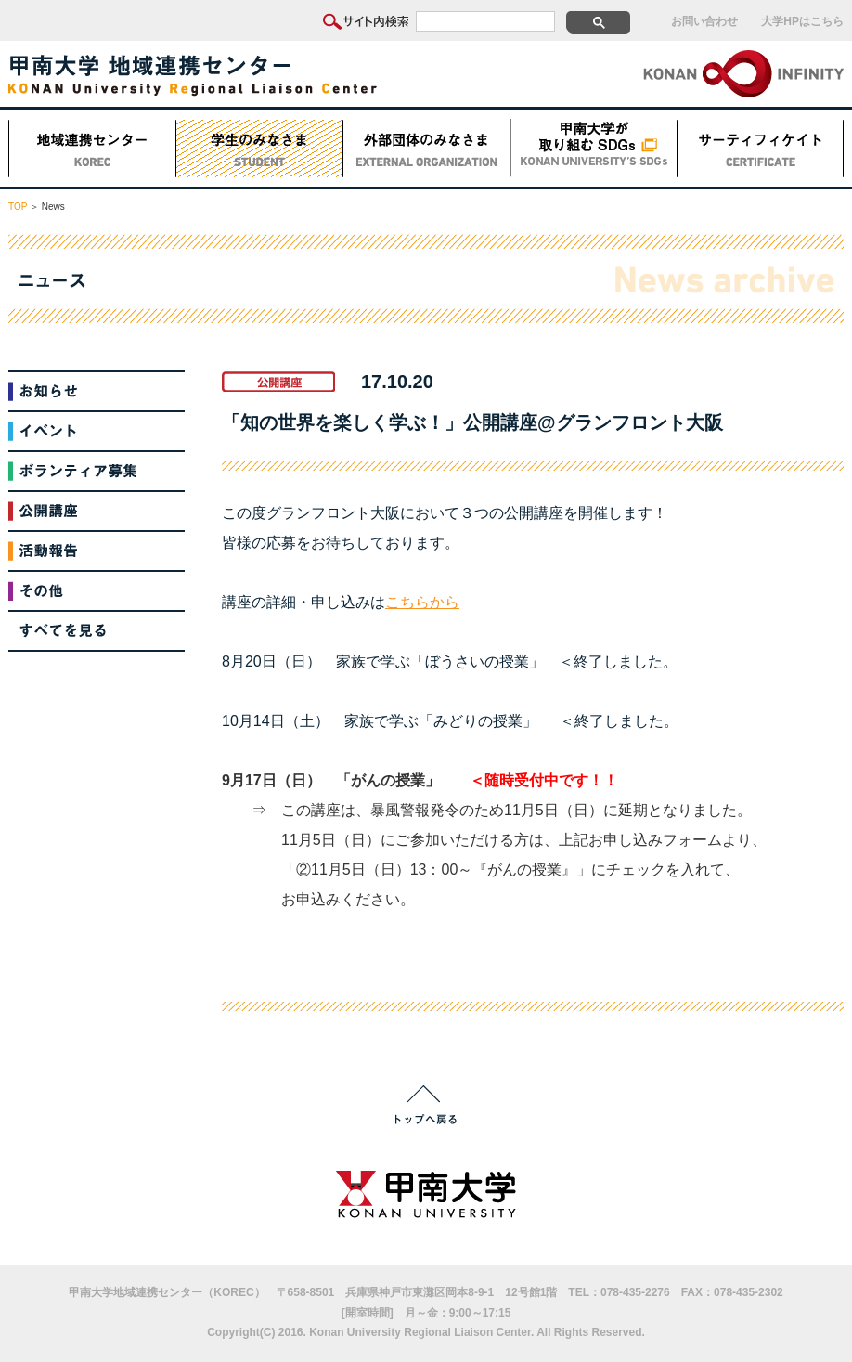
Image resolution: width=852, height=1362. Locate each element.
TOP (17, 206)
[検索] (485, 21)
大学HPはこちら (802, 21)
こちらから (422, 602)
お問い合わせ (704, 21)
